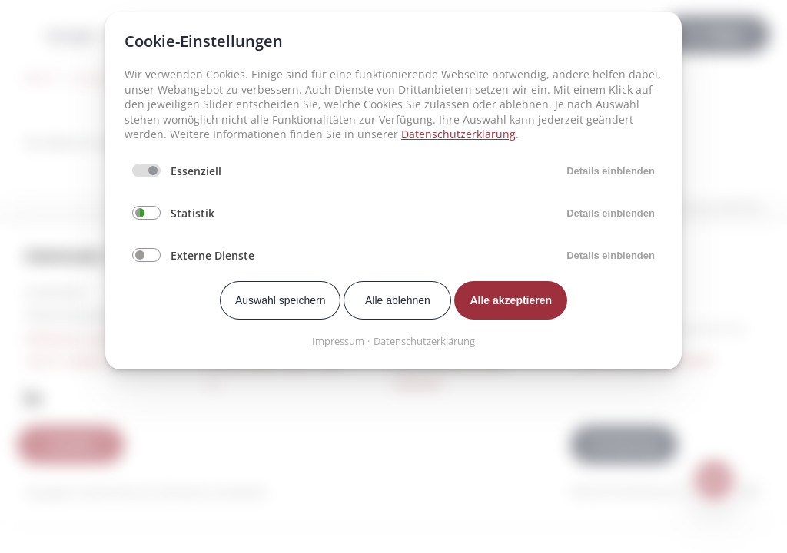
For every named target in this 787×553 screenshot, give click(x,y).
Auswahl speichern (280, 300)
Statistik (192, 213)
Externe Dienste (212, 255)
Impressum (338, 341)
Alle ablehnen (397, 300)
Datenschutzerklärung (458, 134)
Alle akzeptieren (511, 300)
